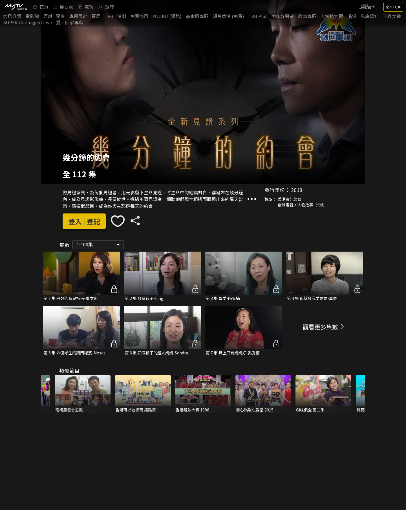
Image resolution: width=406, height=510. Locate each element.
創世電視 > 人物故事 (295, 205)
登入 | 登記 (84, 221)
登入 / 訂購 (393, 7)
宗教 (320, 205)
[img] (15, 6)
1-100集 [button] (85, 244)
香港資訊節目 (289, 199)
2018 (296, 189)
